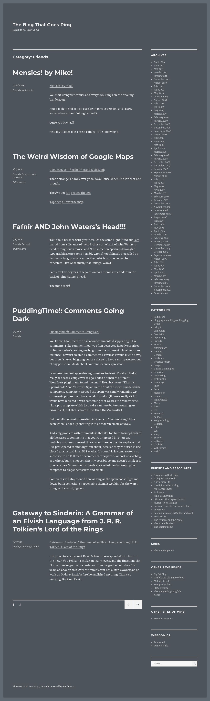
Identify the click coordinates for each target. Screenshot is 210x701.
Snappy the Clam (162, 584)
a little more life (162, 482)
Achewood (159, 642)
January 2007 (161, 200)
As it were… (160, 492)
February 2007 (161, 196)
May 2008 (159, 145)
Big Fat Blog (160, 574)
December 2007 (162, 162)
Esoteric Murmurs (163, 618)
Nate (93, 249)
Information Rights (164, 368)
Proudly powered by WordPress (57, 686)
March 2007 (160, 193)
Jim (68, 192)
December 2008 (162, 124)
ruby (156, 427)
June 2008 (159, 141)
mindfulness (160, 399)
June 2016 (159, 65)
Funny (25, 174)
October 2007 (161, 169)
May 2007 (159, 186)
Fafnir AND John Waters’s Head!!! (69, 227)
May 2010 (159, 93)
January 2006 (161, 241)
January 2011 (160, 76)
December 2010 (162, 79)
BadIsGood (159, 317)
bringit (157, 327)
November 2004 (162, 289)
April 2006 (159, 231)
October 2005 (161, 252)
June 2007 (159, 183)
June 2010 (159, 89)
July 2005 (159, 262)
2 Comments (19, 182)
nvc (156, 410)
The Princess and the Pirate (168, 520)
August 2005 (160, 258)
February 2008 (161, 155)
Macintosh (159, 392)
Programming (161, 420)
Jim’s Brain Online (163, 495)
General (26, 244)
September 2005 (162, 255)
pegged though (81, 192)
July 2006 (159, 220)
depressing (160, 337)
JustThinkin (160, 379)
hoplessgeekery (162, 361)
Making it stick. (162, 581)
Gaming (158, 351)
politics (158, 417)
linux (156, 386)
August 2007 (160, 176)
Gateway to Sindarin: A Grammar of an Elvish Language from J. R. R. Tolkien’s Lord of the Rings (73, 521)
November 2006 (162, 207)
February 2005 (161, 279)
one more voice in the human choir (172, 506)
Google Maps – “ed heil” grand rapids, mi (77, 169)
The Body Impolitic (164, 550)
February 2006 (161, 238)
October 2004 (161, 293)
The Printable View (164, 523)
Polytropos (159, 509)
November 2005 (162, 248)
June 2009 (159, 107)
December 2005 (162, 245)
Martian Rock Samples (165, 502)
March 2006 (160, 234)
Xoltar (157, 595)
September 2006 (162, 214)
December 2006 (162, 203)
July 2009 (159, 103)
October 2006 (161, 210)
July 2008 (159, 138)
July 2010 (158, 86)
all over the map (72, 202)
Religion (158, 424)
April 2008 (159, 148)
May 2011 (158, 69)
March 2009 (160, 114)
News (157, 406)
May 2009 (159, 110)
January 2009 (161, 120)
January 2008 (161, 158)
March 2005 (160, 276)
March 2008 (160, 151)
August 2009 (160, 100)
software (158, 441)
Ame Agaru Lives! (163, 489)
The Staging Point (163, 527)
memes (158, 396)
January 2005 (161, 283)
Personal (17, 177)
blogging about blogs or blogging (171, 320)
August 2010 (160, 82)
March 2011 (160, 72)
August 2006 (160, 217)
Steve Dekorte (161, 588)
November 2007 (162, 165)
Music (157, 403)
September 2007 (162, 172)
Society (157, 437)
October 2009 (161, 96)
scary (156, 434)
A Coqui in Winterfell (164, 478)
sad (156, 430)
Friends (17, 90)
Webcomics (28, 90)
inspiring (159, 372)
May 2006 (159, 227)
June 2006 (159, 224)
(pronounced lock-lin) (166, 475)
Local (32, 174)
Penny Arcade (161, 645)
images (157, 365)
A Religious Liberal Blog (166, 485)
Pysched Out (160, 516)
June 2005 (159, 265)
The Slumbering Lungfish (167, 591)
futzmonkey (160, 348)
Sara (136, 239)
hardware (159, 358)
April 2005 (159, 272)
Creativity (25, 546)
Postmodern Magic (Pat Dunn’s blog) (173, 513)
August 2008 (160, 134)
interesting (160, 375)
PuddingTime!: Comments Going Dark (74, 331)
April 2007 (159, 189)
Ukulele (158, 444)
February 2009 (161, 117)
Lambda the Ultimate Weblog (169, 577)
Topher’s (55, 202)
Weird (157, 451)
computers (159, 330)
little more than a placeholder (169, 499)
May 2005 (159, 269)
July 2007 (159, 179)
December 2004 (162, 286)
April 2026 (159, 62)
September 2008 (162, 131)
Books (16, 546)
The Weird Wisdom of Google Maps (73, 156)
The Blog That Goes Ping (42, 24)
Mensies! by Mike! (43, 73)
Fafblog (54, 258)
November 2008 (162, 127)
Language (159, 382)
